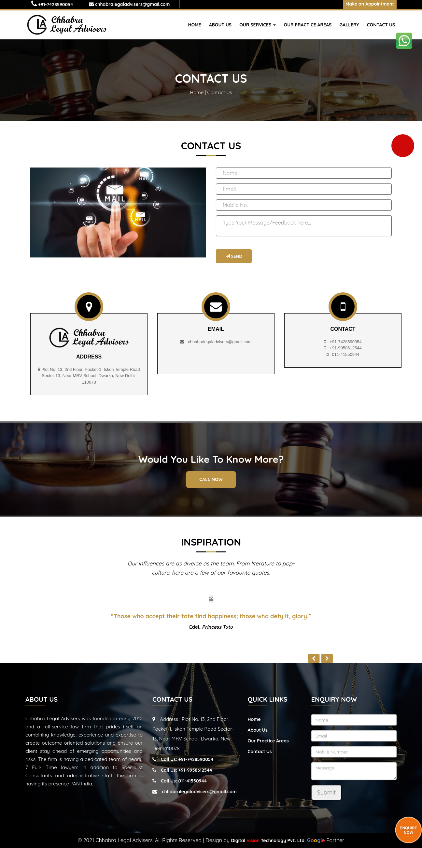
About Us (220, 25)
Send (234, 256)
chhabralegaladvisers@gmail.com (132, 4)
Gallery (349, 25)
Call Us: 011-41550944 (184, 781)
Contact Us (381, 25)
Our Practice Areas (308, 25)
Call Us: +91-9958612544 (186, 770)
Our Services (257, 25)
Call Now (210, 479)
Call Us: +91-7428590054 (187, 759)
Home (194, 25)
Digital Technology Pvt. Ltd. (268, 840)
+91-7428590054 (55, 4)
